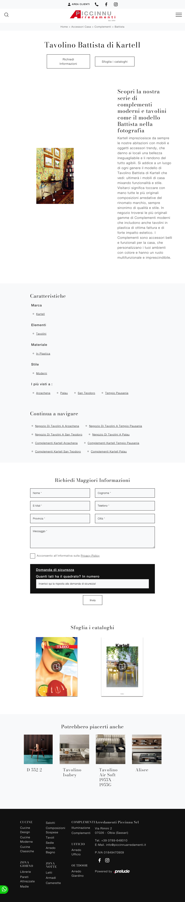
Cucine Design (25, 830)
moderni (41, 373)
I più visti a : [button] (42, 384)
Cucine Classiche (27, 849)
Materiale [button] (39, 345)
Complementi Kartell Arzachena (56, 443)
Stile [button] (35, 364)
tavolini (41, 333)
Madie (24, 886)
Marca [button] (36, 305)
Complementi (103, 26)
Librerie (25, 871)
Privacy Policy (90, 555)
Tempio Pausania (116, 393)
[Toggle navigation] (179, 15)
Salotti (50, 822)
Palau (64, 393)
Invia (92, 600)
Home (64, 26)
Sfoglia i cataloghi (115, 61)
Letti (49, 872)
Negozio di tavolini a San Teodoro (58, 434)
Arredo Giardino (78, 873)
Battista (120, 26)
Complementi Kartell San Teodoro (58, 451)
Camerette (53, 883)
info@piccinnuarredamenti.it (126, 844)
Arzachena (43, 393)
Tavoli (50, 837)
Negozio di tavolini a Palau (111, 434)
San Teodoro (86, 393)
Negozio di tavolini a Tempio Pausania (115, 426)
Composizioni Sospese (55, 830)
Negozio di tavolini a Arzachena (57, 426)
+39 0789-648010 (114, 840)
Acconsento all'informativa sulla (68, 555)
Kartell (40, 314)
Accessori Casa (81, 26)
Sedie (50, 842)
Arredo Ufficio (76, 852)
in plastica (43, 353)
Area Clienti (78, 4)
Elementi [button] (38, 325)
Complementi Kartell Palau (109, 451)
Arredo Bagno (51, 850)
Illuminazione (81, 827)
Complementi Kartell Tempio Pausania (113, 443)
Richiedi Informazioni (68, 61)
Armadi (51, 877)
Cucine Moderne (26, 839)
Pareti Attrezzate (27, 879)
